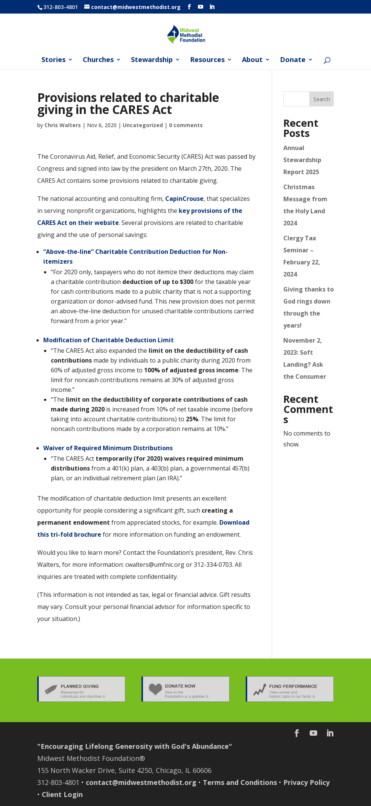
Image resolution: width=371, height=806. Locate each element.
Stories (53, 60)
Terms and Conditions (240, 782)
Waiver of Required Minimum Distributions (108, 448)
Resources (207, 60)
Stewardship (152, 60)
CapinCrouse (184, 198)
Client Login (62, 794)
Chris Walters (62, 125)
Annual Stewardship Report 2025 (302, 160)
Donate (293, 60)
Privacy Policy (306, 782)
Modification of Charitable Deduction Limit (108, 340)
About (252, 60)
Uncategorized (143, 125)
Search (321, 99)
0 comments (186, 125)
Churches (98, 60)
